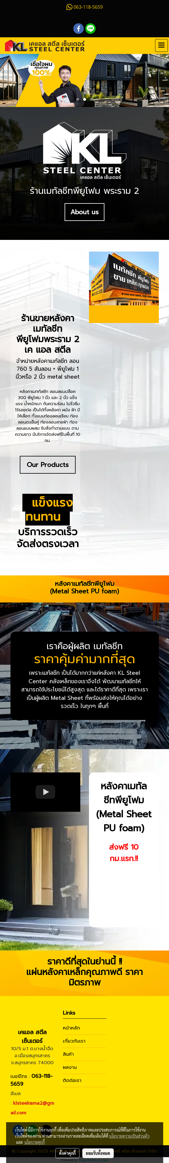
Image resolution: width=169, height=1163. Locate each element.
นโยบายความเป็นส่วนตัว (129, 1136)
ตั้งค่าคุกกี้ (67, 1153)
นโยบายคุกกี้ (34, 1142)
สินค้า (68, 1054)
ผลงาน (70, 1067)
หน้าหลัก (71, 1028)
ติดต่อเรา (72, 1080)
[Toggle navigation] (161, 45)
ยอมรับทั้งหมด (98, 1153)
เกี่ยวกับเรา (74, 1041)
